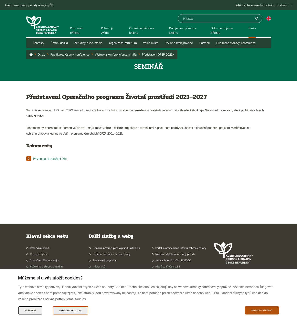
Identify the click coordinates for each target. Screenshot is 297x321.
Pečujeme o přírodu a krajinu (46, 266)
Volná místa (150, 43)
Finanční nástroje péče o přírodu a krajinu (116, 248)
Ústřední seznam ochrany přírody (111, 254)
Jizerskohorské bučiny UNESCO (173, 260)
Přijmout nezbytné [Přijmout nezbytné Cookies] (70, 310)
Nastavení (30, 310)
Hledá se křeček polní (167, 266)
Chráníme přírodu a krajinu (45, 260)
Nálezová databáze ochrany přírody (175, 254)
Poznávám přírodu (40, 248)
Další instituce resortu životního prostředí (261, 5)
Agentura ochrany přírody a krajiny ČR (29, 5)
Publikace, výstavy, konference (235, 43)
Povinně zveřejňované (179, 43)
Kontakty (38, 43)
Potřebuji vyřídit (38, 254)
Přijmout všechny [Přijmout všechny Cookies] (262, 310)
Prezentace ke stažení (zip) (50, 158)
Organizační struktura (123, 43)
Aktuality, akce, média (88, 43)
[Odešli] (257, 18)
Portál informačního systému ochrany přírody (180, 248)
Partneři (204, 43)
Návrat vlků (99, 266)
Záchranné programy (104, 260)
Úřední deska (59, 43)
